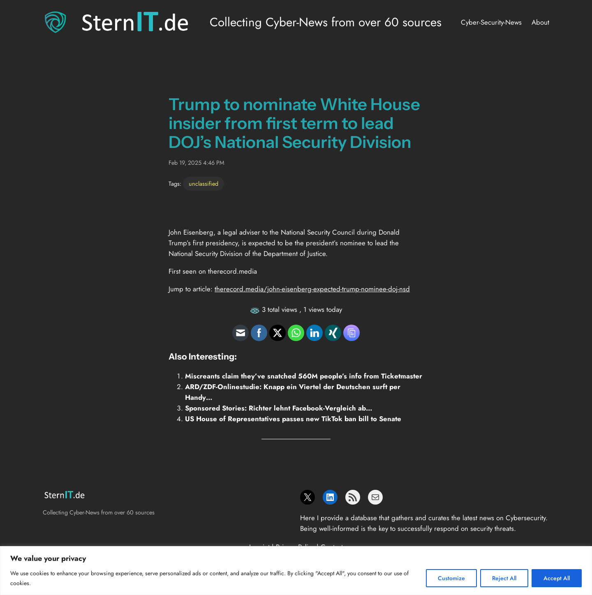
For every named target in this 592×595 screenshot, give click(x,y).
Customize (451, 578)
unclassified (203, 184)
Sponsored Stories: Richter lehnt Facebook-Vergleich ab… (278, 408)
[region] (296, 570)
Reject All (504, 578)
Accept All (556, 578)
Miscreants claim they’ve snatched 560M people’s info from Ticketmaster (303, 376)
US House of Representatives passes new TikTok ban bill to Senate (293, 419)
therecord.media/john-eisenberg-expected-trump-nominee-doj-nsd (312, 289)
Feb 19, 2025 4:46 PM (196, 163)
